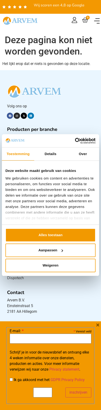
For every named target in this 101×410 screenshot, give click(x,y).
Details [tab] (50, 154)
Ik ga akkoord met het (47, 380)
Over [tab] (83, 154)
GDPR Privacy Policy (67, 380)
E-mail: (17, 331)
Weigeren (50, 265)
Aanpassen (50, 250)
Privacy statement (64, 369)
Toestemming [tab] (18, 154)
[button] (97, 21)
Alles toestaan (50, 235)
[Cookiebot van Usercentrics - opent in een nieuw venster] (75, 141)
